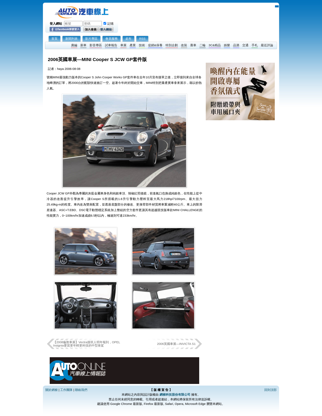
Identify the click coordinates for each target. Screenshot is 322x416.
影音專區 (96, 45)
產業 (133, 45)
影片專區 (91, 38)
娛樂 (227, 45)
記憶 (110, 23)
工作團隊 (66, 390)
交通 (245, 45)
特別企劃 (172, 45)
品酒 (236, 45)
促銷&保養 (155, 45)
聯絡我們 (81, 390)
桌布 (128, 38)
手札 (255, 45)
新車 (83, 45)
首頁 (54, 38)
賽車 (193, 45)
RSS (142, 38)
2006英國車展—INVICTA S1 (176, 344)
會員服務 (111, 38)
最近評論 (267, 45)
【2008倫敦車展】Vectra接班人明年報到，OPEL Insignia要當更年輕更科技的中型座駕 (86, 343)
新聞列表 (71, 38)
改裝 (184, 45)
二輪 (202, 45)
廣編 (74, 45)
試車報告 (111, 45)
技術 (142, 45)
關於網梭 (51, 390)
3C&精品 (215, 45)
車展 (123, 45)
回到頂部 (270, 390)
